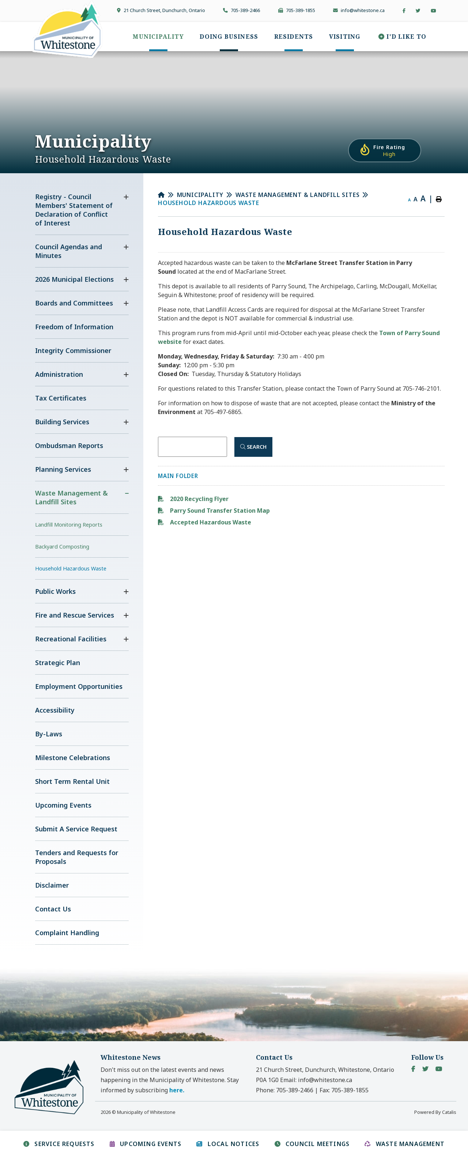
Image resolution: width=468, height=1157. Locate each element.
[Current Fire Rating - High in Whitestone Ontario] (384, 150)
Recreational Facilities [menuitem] (70, 638)
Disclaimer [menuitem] (52, 885)
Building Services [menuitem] (62, 421)
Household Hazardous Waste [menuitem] (70, 568)
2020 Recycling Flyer (199, 499)
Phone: (284, 1090)
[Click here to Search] (253, 447)
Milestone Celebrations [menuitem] (72, 757)
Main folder (178, 475)
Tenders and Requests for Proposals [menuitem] (76, 857)
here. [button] (176, 1090)
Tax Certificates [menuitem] (60, 398)
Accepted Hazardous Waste (210, 522)
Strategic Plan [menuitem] (57, 662)
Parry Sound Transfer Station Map (219, 511)
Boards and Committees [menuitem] (74, 303)
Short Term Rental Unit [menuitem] (72, 781)
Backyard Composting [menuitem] (62, 546)
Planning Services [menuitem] (63, 469)
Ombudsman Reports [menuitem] (69, 445)
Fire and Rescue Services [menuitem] (74, 615)
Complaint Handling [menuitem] (67, 932)
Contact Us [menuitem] (53, 908)
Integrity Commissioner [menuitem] (73, 350)
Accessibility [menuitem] (55, 710)
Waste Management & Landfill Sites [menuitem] (71, 497)
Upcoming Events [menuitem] (63, 805)
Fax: (344, 1090)
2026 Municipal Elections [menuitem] (74, 279)
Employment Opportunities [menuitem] (78, 686)
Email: (316, 1080)
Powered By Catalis (435, 1112)
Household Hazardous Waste (208, 203)
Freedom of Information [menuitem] (74, 326)
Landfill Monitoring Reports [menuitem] (68, 524)
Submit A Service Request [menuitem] (76, 828)
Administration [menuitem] (59, 374)
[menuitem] (158, 36)
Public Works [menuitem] (55, 591)
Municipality (200, 195)
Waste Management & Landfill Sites (297, 195)
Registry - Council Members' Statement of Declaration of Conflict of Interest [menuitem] (74, 209)
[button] (126, 197)
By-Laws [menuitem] (48, 733)
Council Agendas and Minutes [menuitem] (68, 251)
